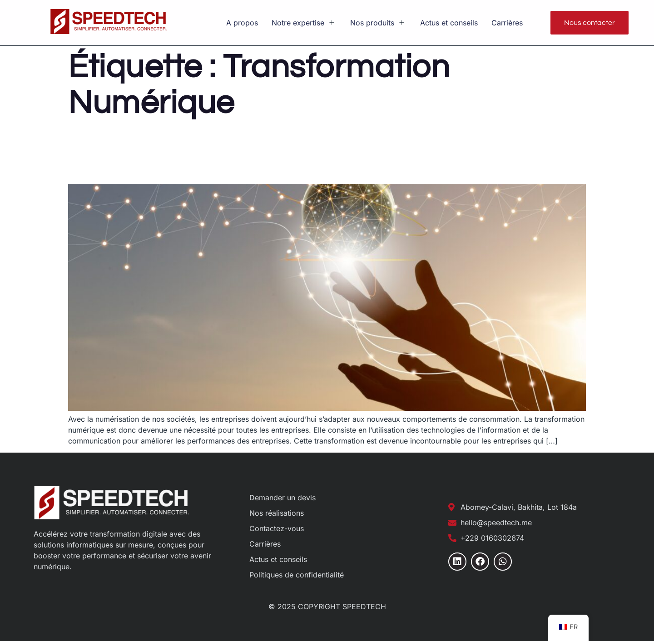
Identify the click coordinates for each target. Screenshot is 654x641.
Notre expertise (304, 23)
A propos (242, 22)
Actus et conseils (449, 22)
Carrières (507, 22)
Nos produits (378, 23)
